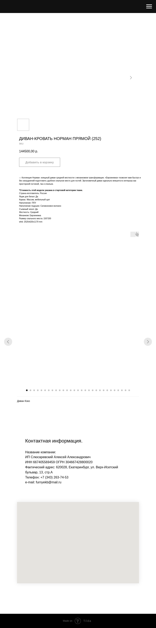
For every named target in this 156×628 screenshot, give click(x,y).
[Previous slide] (8, 342)
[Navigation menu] (149, 6)
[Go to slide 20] (96, 390)
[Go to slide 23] (107, 390)
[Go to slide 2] (30, 390)
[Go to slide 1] (27, 390)
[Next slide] (148, 342)
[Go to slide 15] (78, 390)
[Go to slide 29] (129, 390)
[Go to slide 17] (85, 390)
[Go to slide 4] (38, 390)
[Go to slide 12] (67, 390)
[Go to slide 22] (103, 390)
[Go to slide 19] (92, 390)
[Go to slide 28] (125, 390)
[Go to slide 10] (60, 390)
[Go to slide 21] (100, 390)
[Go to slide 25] (114, 390)
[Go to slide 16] (81, 390)
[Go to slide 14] (74, 390)
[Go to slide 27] (122, 390)
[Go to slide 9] (56, 390)
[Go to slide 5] (41, 390)
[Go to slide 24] (111, 390)
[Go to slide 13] (71, 390)
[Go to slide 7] (49, 390)
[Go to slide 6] (45, 390)
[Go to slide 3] (34, 390)
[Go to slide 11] (63, 390)
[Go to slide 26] (118, 390)
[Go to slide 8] (52, 390)
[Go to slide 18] (89, 390)
